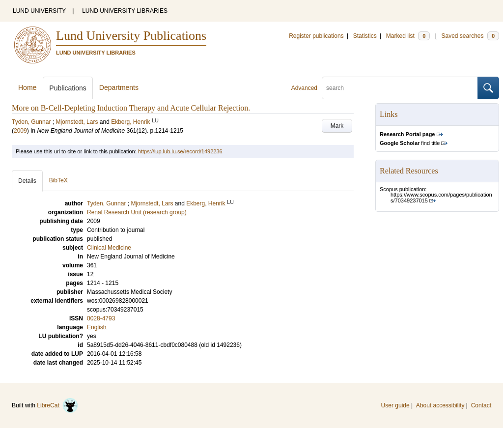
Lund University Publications (131, 36)
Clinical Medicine (109, 247)
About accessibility (440, 405)
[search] (400, 88)
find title (410, 143)
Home (27, 87)
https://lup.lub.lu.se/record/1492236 (180, 151)
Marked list (408, 35)
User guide (395, 405)
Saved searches (470, 35)
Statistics (365, 35)
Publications (67, 88)
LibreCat (57, 405)
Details (27, 180)
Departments (119, 87)
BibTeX (58, 180)
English (96, 327)
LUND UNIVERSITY (39, 10)
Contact (481, 405)
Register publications (316, 35)
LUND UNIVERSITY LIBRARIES (125, 10)
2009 (20, 130)
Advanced (304, 88)
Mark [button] (337, 125)
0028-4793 (101, 318)
